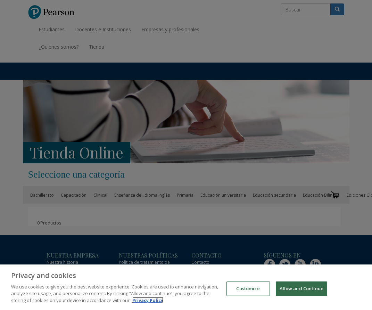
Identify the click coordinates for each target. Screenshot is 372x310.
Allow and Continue (301, 291)
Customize (247, 291)
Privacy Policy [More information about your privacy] (147, 303)
